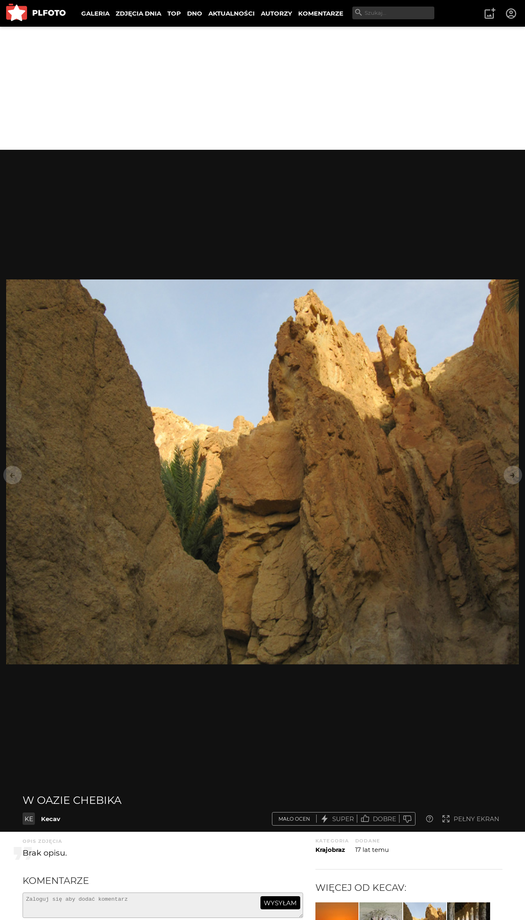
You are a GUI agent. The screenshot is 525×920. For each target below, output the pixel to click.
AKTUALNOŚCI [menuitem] (231, 13)
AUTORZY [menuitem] (276, 13)
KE (29, 819)
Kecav (50, 819)
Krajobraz (330, 850)
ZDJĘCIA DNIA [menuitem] (138, 13)
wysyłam (280, 903)
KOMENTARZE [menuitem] (320, 13)
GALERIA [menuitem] (95, 13)
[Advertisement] (262, 88)
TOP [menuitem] (174, 13)
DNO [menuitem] (194, 13)
